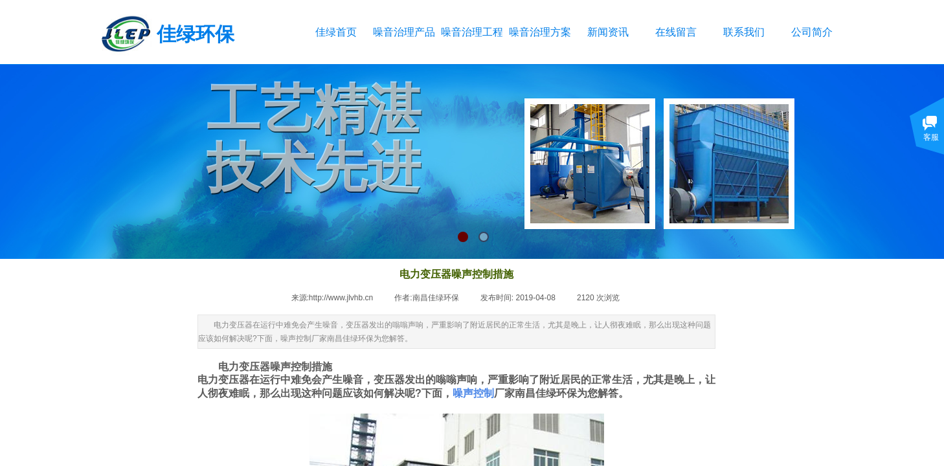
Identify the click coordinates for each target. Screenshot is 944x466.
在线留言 (676, 32)
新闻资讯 (608, 32)
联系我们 (744, 32)
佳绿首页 (336, 32)
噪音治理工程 (471, 32)
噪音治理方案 (539, 32)
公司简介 (812, 32)
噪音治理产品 (403, 32)
